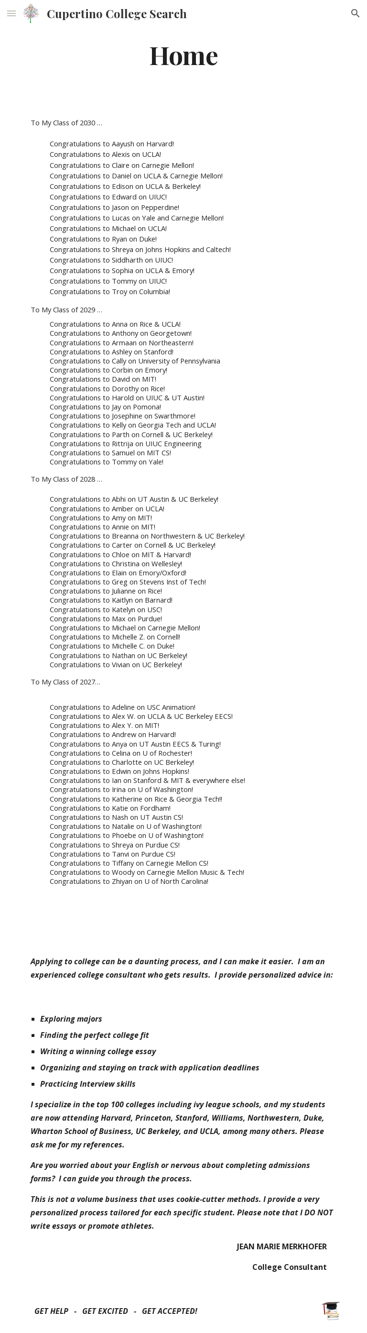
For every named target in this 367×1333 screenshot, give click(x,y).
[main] (183, 54)
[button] (11, 13)
